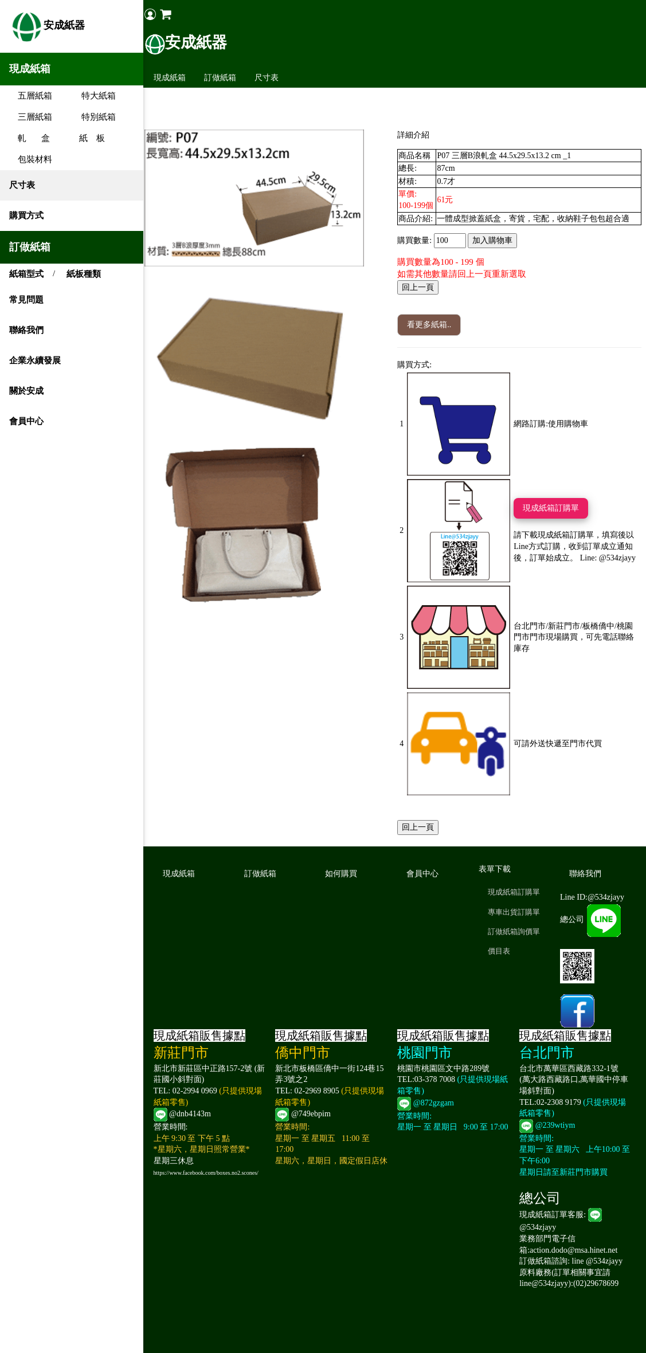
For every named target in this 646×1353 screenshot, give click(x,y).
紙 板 (88, 138)
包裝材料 (30, 159)
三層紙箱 (30, 116)
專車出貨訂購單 (515, 912)
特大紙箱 (94, 95)
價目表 (500, 951)
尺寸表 (22, 185)
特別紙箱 (94, 116)
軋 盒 (29, 138)
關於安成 (26, 390)
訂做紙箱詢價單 (515, 931)
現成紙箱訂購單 (552, 508)
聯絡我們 (26, 330)
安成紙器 (47, 26)
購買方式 (26, 215)
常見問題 (26, 299)
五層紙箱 (30, 95)
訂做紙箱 (223, 77)
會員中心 (26, 421)
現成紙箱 (173, 77)
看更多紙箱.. (431, 324)
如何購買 (344, 873)
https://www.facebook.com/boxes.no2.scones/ (209, 1173)
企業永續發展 (35, 360)
